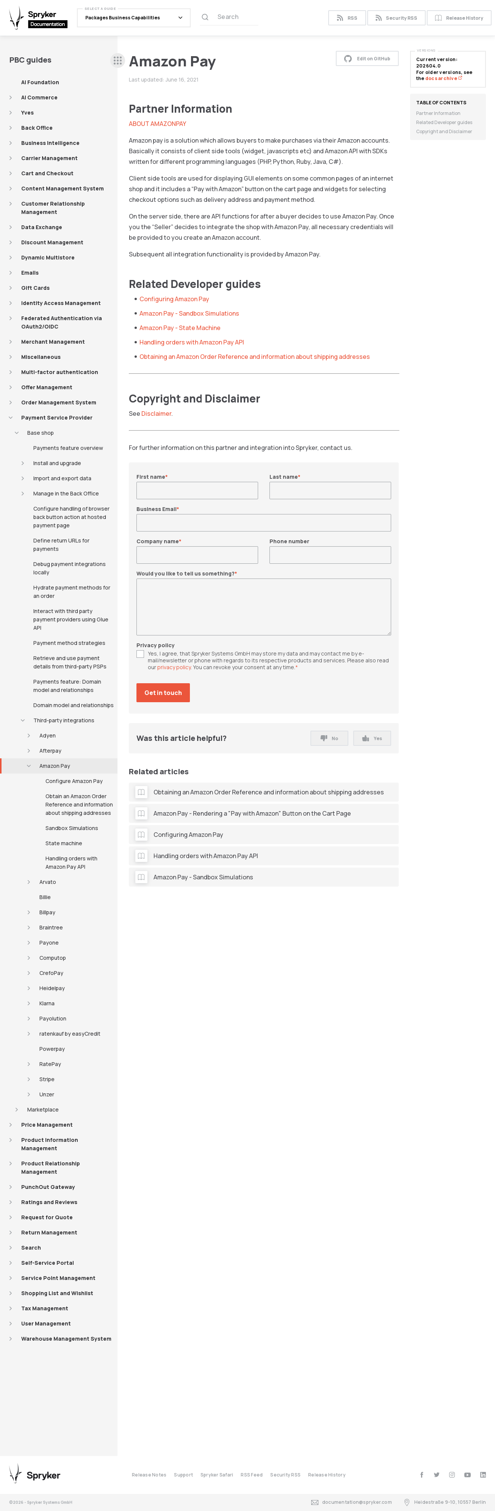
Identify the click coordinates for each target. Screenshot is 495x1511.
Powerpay (52, 1048)
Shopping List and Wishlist (57, 1293)
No (329, 738)
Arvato (47, 881)
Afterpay (50, 750)
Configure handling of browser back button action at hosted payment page (71, 517)
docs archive (443, 78)
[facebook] (422, 1475)
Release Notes (149, 1475)
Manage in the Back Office (66, 493)
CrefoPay (51, 972)
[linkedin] (483, 1475)
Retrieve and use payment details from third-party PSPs (70, 662)
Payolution (52, 1018)
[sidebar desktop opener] (117, 60)
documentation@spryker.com (351, 1502)
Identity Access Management (61, 303)
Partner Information (438, 113)
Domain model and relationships (73, 705)
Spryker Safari (217, 1475)
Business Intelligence (50, 142)
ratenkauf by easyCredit (69, 1033)
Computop (52, 957)
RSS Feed (252, 1475)
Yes (372, 738)
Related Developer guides (444, 122)
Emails (30, 272)
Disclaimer (156, 413)
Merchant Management (53, 341)
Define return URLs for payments (61, 544)
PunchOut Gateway (48, 1186)
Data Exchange (41, 227)
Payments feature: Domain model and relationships (67, 685)
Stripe (47, 1079)
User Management (46, 1323)
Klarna (47, 1003)
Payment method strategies (69, 642)
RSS (347, 18)
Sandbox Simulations (71, 828)
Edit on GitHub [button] (367, 58)
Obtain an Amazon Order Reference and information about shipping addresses (79, 804)
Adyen (47, 735)
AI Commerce (39, 97)
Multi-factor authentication (59, 372)
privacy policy (174, 667)
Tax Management (44, 1308)
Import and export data (62, 478)
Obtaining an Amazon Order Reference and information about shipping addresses (254, 356)
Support (183, 1475)
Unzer (46, 1094)
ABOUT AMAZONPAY (157, 123)
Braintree (51, 927)
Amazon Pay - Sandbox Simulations (189, 313)
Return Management (49, 1232)
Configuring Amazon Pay (174, 299)
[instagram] (452, 1475)
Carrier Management (49, 158)
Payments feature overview (68, 447)
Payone (49, 942)
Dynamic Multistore (48, 257)
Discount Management (52, 242)
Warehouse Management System (66, 1338)
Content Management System (62, 188)
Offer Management (46, 387)
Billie (45, 897)
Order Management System (58, 402)
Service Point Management (58, 1277)
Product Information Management (49, 1144)
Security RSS (396, 18)
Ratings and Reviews (49, 1202)
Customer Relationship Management (53, 207)
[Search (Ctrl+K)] (229, 17)
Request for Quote (47, 1217)
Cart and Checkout (47, 173)
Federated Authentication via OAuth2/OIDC (61, 322)
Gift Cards (35, 287)
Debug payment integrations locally (69, 568)
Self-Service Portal (47, 1262)
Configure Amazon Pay (74, 781)
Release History (459, 18)
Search (31, 1247)
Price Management (47, 1124)
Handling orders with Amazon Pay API (71, 862)
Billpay (47, 912)
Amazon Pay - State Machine (180, 328)
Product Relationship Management (50, 1167)
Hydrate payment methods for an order (71, 591)
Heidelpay (52, 988)
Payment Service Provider (56, 417)
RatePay (50, 1064)
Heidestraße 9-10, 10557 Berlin (444, 1502)
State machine (63, 843)
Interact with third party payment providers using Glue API (70, 619)
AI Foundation (40, 82)
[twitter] (437, 1475)
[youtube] (467, 1475)
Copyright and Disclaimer (444, 131)
